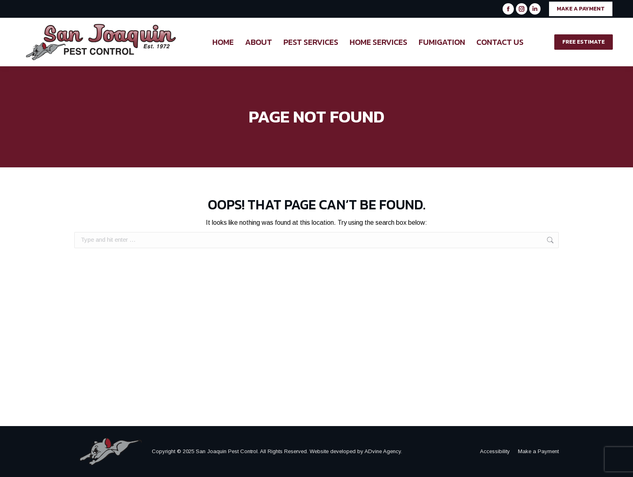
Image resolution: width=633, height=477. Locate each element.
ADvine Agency (383, 451)
